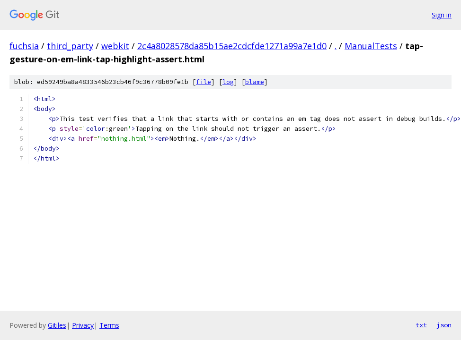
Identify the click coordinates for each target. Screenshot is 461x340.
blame (254, 82)
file (203, 82)
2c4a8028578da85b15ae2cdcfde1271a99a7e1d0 (232, 45)
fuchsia (24, 45)
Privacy (83, 325)
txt (421, 325)
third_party (70, 45)
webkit (115, 45)
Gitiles (57, 325)
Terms (109, 325)
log (228, 82)
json (444, 325)
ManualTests (371, 45)
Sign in (442, 14)
